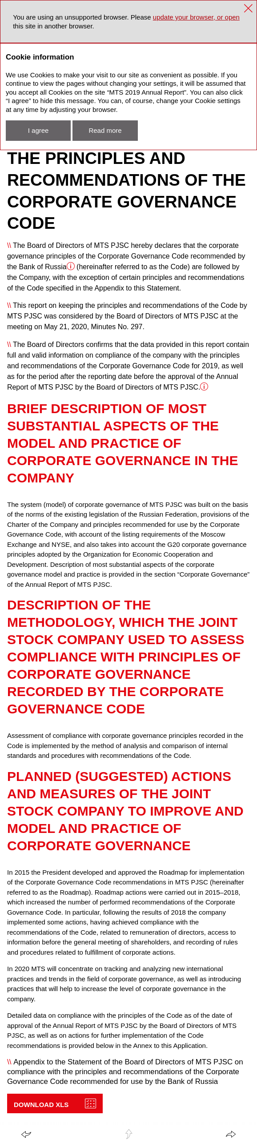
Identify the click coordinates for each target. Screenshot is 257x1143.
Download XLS (41, 1104)
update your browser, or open (196, 17)
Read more (104, 130)
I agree (38, 130)
